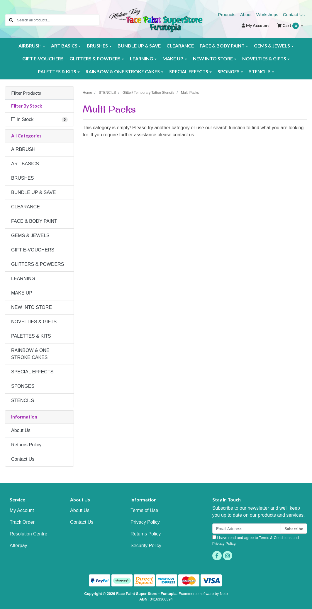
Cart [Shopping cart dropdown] (288, 26)
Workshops (267, 14)
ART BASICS (25, 163)
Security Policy (145, 545)
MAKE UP (21, 292)
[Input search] (58, 20)
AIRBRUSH (23, 149)
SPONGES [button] (229, 71)
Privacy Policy (145, 522)
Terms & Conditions (275, 537)
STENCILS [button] (260, 71)
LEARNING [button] (141, 58)
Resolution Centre (28, 533)
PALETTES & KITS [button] (57, 71)
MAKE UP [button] (172, 58)
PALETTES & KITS (31, 336)
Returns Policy (26, 444)
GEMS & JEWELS (30, 235)
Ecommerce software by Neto (203, 593)
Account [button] (255, 25)
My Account (22, 510)
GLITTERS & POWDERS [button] (95, 58)
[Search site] (11, 20)
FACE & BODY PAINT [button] (222, 45)
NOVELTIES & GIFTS (34, 321)
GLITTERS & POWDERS (37, 264)
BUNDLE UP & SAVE (139, 45)
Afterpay (18, 545)
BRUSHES (22, 178)
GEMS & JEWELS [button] (272, 45)
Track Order (22, 522)
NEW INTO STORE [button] (213, 58)
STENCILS (22, 400)
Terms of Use (144, 510)
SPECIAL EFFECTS (32, 371)
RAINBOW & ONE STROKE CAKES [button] (123, 71)
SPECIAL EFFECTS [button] (188, 71)
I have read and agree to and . (255, 540)
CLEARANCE (180, 45)
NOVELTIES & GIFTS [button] (264, 58)
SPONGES (22, 386)
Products (226, 14)
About (246, 14)
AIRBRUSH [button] (30, 45)
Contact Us (294, 14)
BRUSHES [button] (97, 45)
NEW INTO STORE (31, 307)
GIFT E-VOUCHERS (43, 58)
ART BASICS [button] (64, 45)
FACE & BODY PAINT (34, 221)
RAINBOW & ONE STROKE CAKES (30, 354)
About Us (20, 430)
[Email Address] (246, 528)
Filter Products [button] (26, 93)
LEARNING (23, 278)
